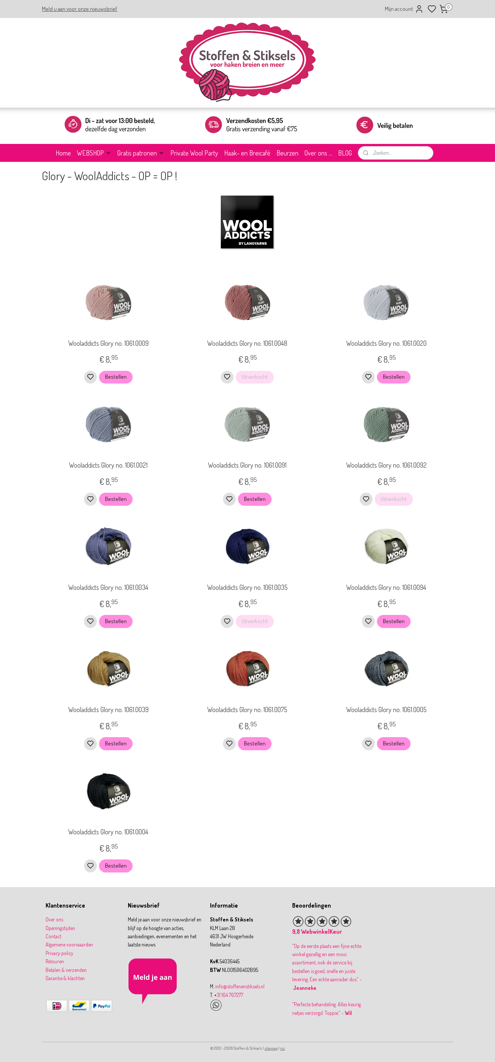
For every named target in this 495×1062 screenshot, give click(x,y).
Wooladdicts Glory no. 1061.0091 (247, 465)
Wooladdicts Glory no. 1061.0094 (386, 587)
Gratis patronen (140, 153)
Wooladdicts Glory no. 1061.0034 (108, 587)
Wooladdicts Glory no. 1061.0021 (108, 465)
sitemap (271, 1048)
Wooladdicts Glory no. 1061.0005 (386, 709)
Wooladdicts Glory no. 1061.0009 (108, 343)
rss (282, 1048)
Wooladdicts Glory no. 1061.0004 (108, 832)
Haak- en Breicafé (247, 153)
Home (63, 153)
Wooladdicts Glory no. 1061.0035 (247, 587)
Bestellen (116, 376)
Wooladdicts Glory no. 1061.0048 (247, 343)
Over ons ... (318, 153)
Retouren (55, 961)
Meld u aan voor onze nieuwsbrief (79, 8)
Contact (53, 936)
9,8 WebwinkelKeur (317, 931)
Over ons (54, 919)
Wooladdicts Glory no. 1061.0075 (247, 709)
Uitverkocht (255, 376)
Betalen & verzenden (66, 970)
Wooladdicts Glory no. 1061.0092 (386, 465)
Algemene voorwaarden (69, 944)
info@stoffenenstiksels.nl (239, 986)
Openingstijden (60, 928)
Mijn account (404, 8)
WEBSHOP (94, 153)
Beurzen (287, 153)
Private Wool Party (194, 153)
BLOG (345, 153)
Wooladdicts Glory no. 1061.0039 (108, 709)
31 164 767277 (230, 995)
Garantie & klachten (65, 978)
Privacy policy (59, 953)
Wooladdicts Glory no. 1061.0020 (386, 343)
